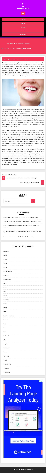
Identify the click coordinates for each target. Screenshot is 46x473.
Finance (5, 287)
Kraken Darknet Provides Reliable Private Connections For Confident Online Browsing (21, 226)
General (23, 23)
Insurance (5, 320)
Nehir (6, 59)
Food (4, 291)
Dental (19, 59)
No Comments (26, 59)
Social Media (6, 348)
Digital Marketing (7, 271)
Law (4, 324)
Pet (4, 328)
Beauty (5, 255)
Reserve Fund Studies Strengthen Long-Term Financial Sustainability (20, 217)
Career (5, 263)
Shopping (23, 19)
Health (23, 31)
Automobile (6, 251)
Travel (5, 360)
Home (4, 312)
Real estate (6, 336)
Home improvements (8, 316)
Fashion (5, 283)
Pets (4, 332)
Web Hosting (6, 372)
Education (5, 275)
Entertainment (7, 279)
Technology (23, 34)
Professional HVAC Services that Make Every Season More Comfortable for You (22, 232)
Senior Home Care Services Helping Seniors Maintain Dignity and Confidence (22, 221)
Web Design (6, 368)
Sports (5, 352)
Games (5, 295)
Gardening (5, 299)
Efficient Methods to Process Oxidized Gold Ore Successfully (18, 237)
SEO (4, 340)
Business (23, 27)
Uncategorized (7, 364)
